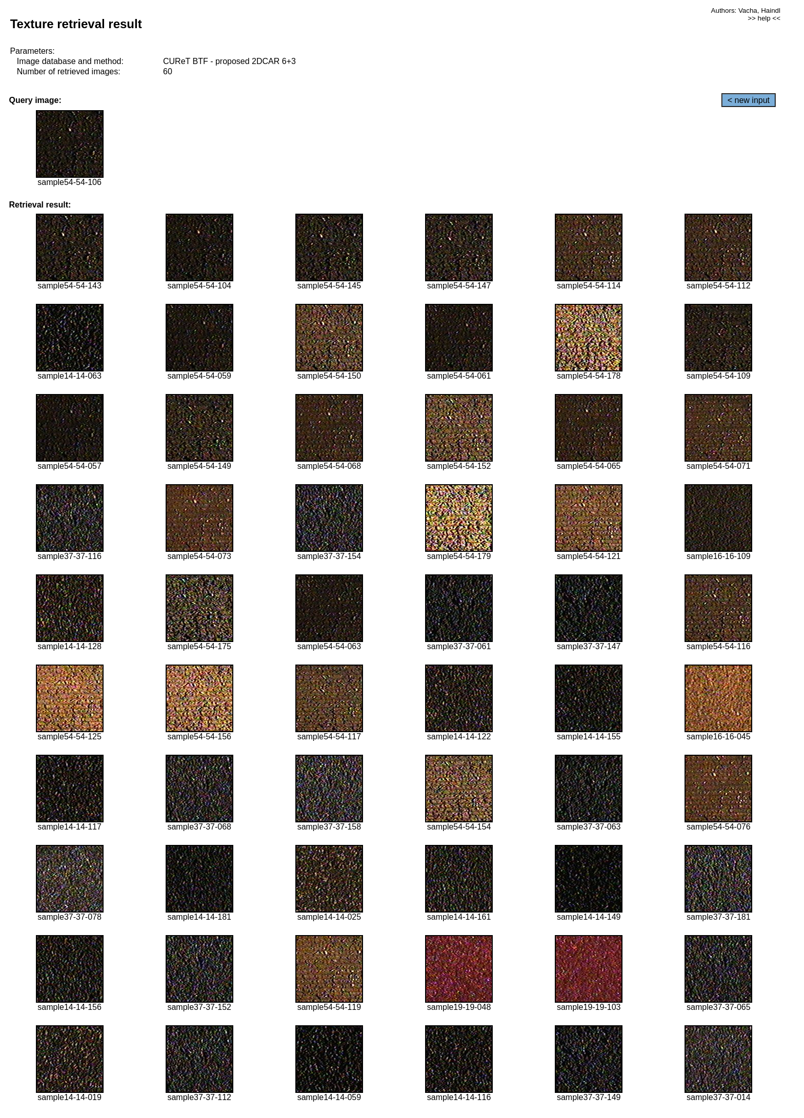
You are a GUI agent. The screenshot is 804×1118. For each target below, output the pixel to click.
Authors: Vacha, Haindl (745, 10)
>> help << (764, 18)
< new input (749, 100)
